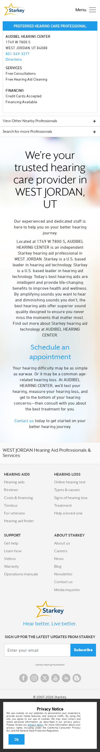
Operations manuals (21, 574)
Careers (60, 551)
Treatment (63, 505)
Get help (11, 543)
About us (62, 543)
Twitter (45, 678)
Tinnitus (10, 505)
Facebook (23, 678)
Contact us (24, 420)
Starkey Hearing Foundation (50, 664)
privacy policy (35, 724)
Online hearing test (70, 482)
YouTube (55, 678)
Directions (14, 59)
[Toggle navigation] (84, 9)
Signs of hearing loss (70, 498)
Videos (10, 558)
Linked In (66, 678)
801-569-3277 (18, 53)
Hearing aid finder (19, 521)
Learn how (13, 551)
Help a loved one (68, 513)
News (58, 558)
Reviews (11, 490)
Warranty (11, 566)
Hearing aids (14, 482)
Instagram (34, 678)
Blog (58, 566)
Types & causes (67, 490)
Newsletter (63, 574)
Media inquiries (67, 590)
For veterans (14, 513)
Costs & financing (18, 498)
